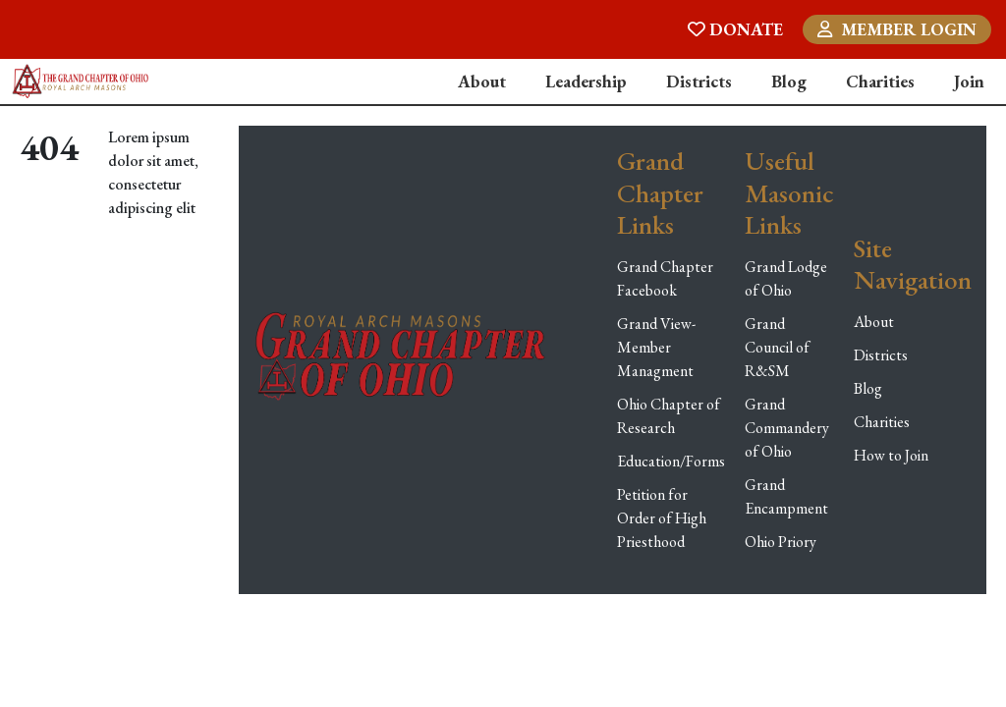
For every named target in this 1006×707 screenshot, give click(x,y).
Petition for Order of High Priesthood (661, 518)
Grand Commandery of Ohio (787, 428)
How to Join (891, 455)
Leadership (586, 81)
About (482, 81)
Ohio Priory (780, 541)
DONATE (735, 29)
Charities (880, 81)
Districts (699, 81)
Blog (789, 81)
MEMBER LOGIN (897, 29)
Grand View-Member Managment (656, 347)
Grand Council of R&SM (777, 347)
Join (969, 81)
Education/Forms (671, 461)
